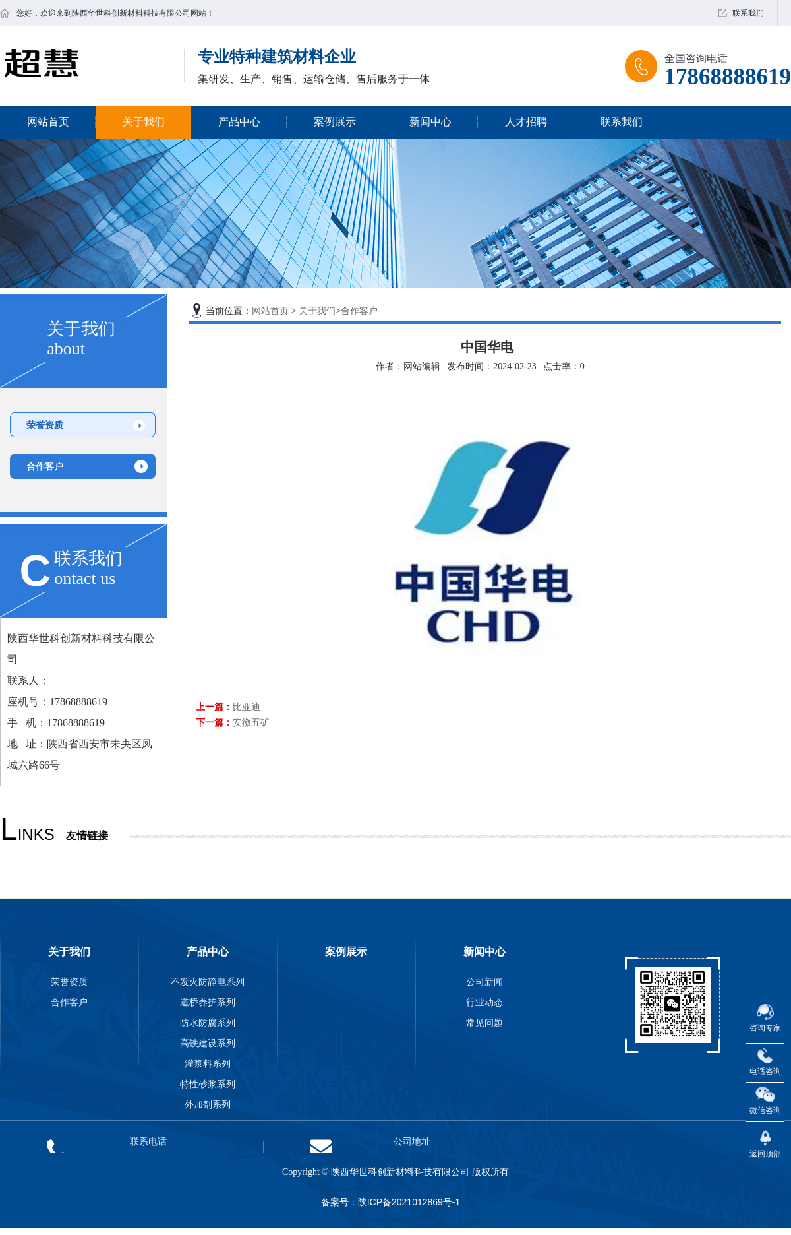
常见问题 (484, 1022)
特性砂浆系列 (207, 1084)
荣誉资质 (44, 425)
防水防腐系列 (207, 1022)
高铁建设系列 (207, 1043)
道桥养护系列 (207, 1002)
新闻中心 (430, 121)
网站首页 (48, 121)
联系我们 (748, 13)
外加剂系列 (208, 1104)
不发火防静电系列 (208, 981)
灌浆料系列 (208, 1063)
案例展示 (335, 121)
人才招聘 (526, 121)
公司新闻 (484, 981)
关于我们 (144, 121)
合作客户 (44, 466)
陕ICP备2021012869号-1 (409, 1202)
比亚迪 (246, 706)
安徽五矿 (251, 722)
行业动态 (484, 1002)
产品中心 (239, 121)
